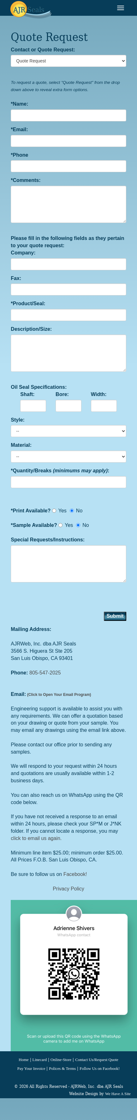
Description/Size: (31, 329)
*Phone (19, 155)
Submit (114, 616)
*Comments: (25, 180)
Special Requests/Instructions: (48, 539)
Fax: (16, 278)
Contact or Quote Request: (43, 49)
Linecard (40, 1060)
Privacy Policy (68, 888)
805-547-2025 (45, 672)
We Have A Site (118, 1094)
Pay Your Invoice (31, 1068)
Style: (18, 420)
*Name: (19, 104)
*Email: (19, 129)
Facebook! (75, 874)
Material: (21, 445)
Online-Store (61, 1060)
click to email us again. (36, 838)
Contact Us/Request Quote (96, 1060)
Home (23, 1060)
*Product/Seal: (28, 303)
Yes (59, 510)
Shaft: (27, 394)
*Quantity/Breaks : (60, 470)
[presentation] (59, 599)
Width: (99, 394)
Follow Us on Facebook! (100, 1068)
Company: (23, 252)
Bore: (62, 394)
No (76, 510)
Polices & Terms (62, 1068)
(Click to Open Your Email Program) (58, 694)
